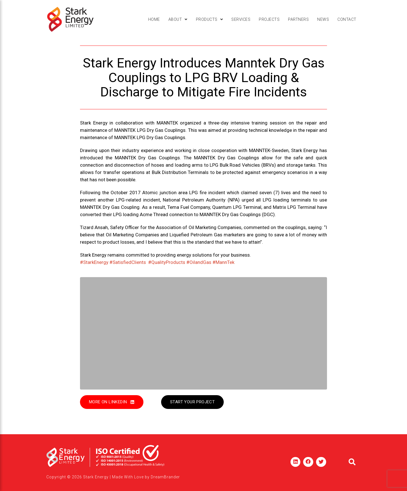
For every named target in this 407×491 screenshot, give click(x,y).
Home (154, 19)
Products (209, 19)
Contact (346, 19)
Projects (269, 19)
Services (240, 19)
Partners (298, 19)
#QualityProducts (166, 262)
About (178, 19)
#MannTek (223, 262)
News (323, 19)
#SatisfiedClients (127, 262)
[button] (178, 19)
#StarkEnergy (94, 262)
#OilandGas (198, 262)
